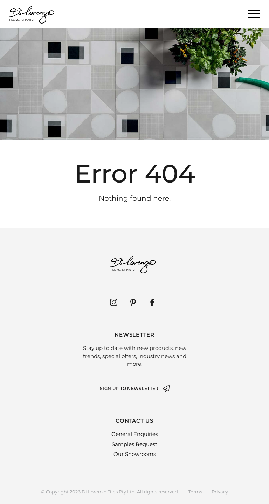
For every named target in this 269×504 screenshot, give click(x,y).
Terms (195, 492)
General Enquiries (134, 434)
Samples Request (134, 444)
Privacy (220, 492)
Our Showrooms (134, 454)
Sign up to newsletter (129, 388)
